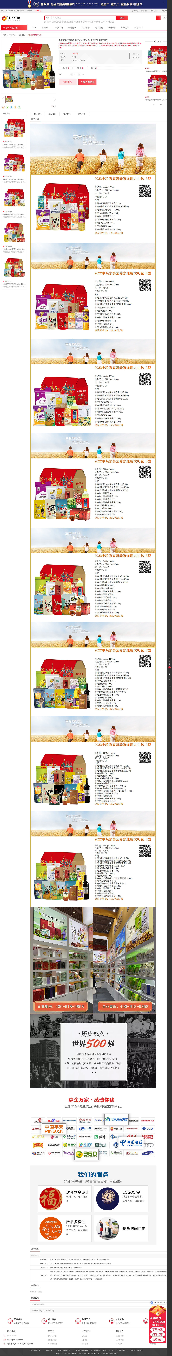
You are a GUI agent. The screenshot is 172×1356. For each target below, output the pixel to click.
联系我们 (138, 27)
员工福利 (99, 27)
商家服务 (154, 11)
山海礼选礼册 (56, 22)
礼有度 (77, 22)
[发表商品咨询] (37, 1311)
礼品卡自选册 (52, 1336)
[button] (161, 104)
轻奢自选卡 (71, 22)
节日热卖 (112, 27)
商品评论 (67, 114)
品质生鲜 (59, 27)
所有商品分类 (10, 27)
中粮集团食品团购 (100, 1350)
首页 (34, 27)
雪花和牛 (84, 22)
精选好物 (72, 27)
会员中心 (135, 11)
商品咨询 (81, 114)
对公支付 (85, 1340)
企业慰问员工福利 (82, 1350)
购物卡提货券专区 (136, 1350)
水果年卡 (97, 22)
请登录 (29, 11)
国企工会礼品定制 (118, 1350)
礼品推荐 (49, 1350)
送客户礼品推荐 (34, 1350)
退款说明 (119, 1344)
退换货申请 (120, 1340)
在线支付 (85, 1336)
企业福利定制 (52, 1344)
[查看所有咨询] (49, 1311)
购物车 (165, 18)
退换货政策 (120, 1336)
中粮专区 (46, 27)
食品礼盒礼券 (52, 1340)
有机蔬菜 (111, 22)
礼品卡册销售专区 (64, 1350)
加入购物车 (87, 82)
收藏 (53, 106)
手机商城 (165, 11)
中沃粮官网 (105, 1353)
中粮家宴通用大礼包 (34, 35)
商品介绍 (37, 114)
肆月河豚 (90, 22)
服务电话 (153, 1344)
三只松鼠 (104, 22)
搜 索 (122, 18)
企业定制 (125, 27)
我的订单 (144, 11)
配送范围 (85, 1344)
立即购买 (67, 82)
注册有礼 (38, 11)
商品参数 (52, 114)
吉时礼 (64, 22)
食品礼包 (21, 35)
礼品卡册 (85, 27)
